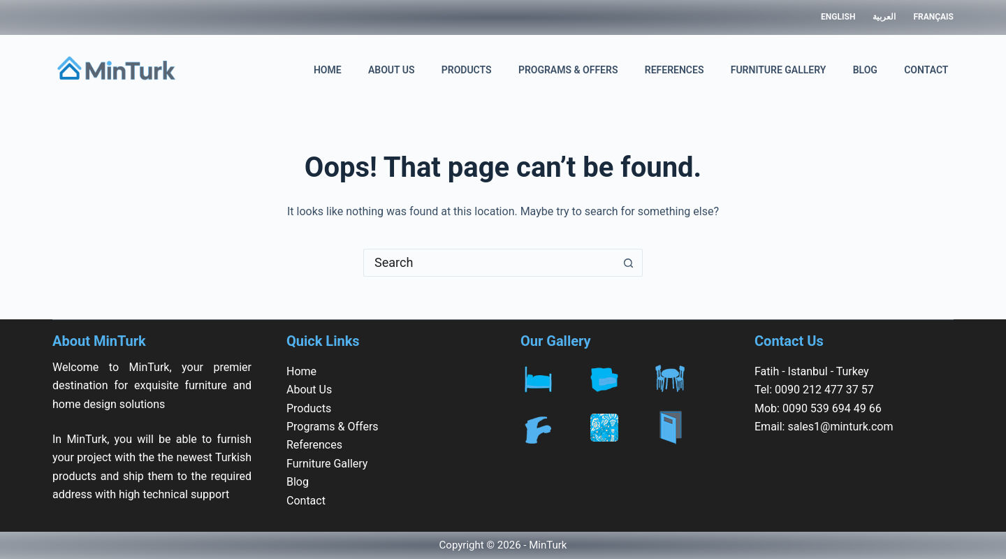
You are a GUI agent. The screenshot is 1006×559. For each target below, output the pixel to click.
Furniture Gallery (778, 69)
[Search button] (629, 263)
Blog (865, 69)
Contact (926, 69)
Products (467, 69)
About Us (391, 69)
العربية (884, 17)
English (838, 17)
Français (933, 17)
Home (328, 69)
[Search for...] (489, 263)
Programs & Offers (568, 69)
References (674, 69)
